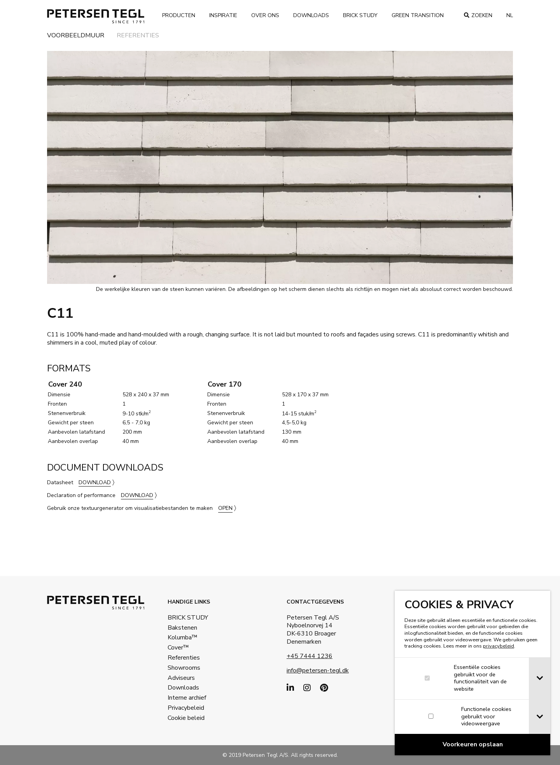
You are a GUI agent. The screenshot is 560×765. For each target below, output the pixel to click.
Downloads (311, 15)
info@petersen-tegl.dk (318, 670)
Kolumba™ (183, 637)
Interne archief (187, 697)
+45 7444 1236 (309, 656)
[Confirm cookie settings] (473, 744)
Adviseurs (181, 678)
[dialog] (473, 673)
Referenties (138, 36)
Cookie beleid (186, 718)
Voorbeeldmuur (75, 36)
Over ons (265, 15)
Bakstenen (182, 627)
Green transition (418, 15)
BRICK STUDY (188, 617)
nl (509, 15)
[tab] (540, 678)
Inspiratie (223, 15)
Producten (178, 15)
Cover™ (178, 647)
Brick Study (360, 15)
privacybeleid (499, 645)
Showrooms (184, 667)
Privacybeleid (186, 708)
